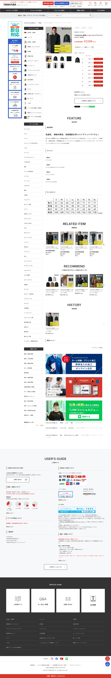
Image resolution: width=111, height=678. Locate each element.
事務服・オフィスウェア (32, 46)
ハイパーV (26, 251)
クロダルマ (27, 185)
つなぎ (27, 103)
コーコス (26, 176)
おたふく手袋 (27, 204)
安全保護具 (28, 79)
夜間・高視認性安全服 (29, 410)
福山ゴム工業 (27, 336)
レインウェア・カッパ (31, 84)
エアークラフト (28, 280)
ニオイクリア (27, 270)
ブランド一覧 (63, 427)
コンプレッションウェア (32, 70)
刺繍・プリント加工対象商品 (32, 117)
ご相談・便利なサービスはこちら (55, 676)
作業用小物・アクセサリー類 (47, 638)
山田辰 (25, 195)
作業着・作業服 (30, 42)
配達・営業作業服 (28, 382)
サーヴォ (26, 289)
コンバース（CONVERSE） (31, 143)
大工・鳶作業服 (28, 368)
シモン (25, 148)
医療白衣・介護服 (28, 415)
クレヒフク (27, 199)
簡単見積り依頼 (48, 3)
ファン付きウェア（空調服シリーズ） (49, 642)
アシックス (27, 129)
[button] (44, 244)
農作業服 (26, 372)
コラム (101, 10)
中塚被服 (26, 308)
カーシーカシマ (28, 237)
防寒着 (27, 51)
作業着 (39, 22)
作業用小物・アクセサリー (32, 93)
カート (106, 4)
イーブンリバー (28, 313)
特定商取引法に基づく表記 (59, 665)
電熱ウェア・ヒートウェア (32, 112)
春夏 (72, 422)
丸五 (25, 256)
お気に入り (90, 4)
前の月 (25, 426)
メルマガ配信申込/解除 (44, 665)
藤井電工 (26, 331)
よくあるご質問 (71, 6)
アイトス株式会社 (28, 171)
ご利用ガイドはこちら (55, 567)
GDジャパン (27, 232)
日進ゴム (26, 247)
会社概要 (79, 6)
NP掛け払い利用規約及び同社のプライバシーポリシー (72, 521)
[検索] (70, 15)
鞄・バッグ (28, 98)
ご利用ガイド (63, 6)
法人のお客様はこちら (61, 3)
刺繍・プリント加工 (53, 6)
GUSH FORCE (28, 223)
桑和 (25, 190)
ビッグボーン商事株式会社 (31, 341)
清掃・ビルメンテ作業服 (30, 405)
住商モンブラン (28, 214)
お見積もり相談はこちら (89, 101)
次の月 (42, 426)
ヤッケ (27, 89)
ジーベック (27, 181)
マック (25, 209)
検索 (95, 4)
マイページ (100, 4)
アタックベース (28, 298)
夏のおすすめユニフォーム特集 (71, 435)
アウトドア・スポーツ (31, 60)
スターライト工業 (28, 317)
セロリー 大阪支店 (29, 294)
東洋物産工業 (27, 322)
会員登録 (32, 665)
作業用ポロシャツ (30, 75)
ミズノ (25, 133)
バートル (26, 152)
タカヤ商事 (27, 275)
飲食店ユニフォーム (29, 396)
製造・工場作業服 (28, 358)
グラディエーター (28, 265)
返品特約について (79, 92)
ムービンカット (28, 261)
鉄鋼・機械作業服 (28, 363)
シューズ (28, 37)
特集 (61, 435)
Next (70, 40)
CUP (25, 228)
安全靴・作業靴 (30, 32)
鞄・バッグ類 (76, 638)
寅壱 (25, 166)
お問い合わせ (75, 3)
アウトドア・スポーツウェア (13, 628)
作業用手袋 (28, 56)
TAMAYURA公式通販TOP (30, 22)
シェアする (84, 106)
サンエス (26, 303)
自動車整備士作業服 (29, 387)
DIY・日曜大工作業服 (29, 391)
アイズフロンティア (29, 157)
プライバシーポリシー (75, 665)
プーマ (25, 138)
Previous (47, 40)
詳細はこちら (9, 513)
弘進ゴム (26, 327)
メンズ (66, 422)
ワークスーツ (29, 65)
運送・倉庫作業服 (28, 401)
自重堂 (25, 284)
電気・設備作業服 (28, 377)
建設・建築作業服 (28, 354)
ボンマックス (27, 218)
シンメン (26, 242)
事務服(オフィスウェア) (12, 624)
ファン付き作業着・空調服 (32, 108)
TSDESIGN (27, 162)
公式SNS (45, 658)
